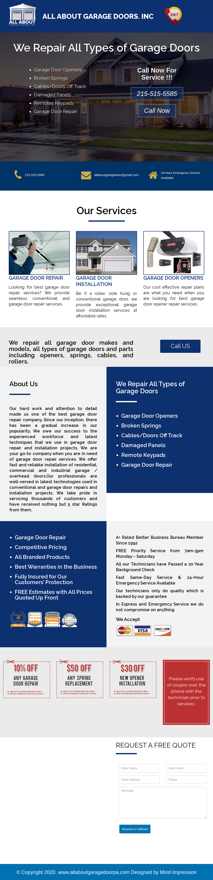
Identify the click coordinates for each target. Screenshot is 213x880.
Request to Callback (135, 829)
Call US (180, 346)
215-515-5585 (157, 93)
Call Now (157, 110)
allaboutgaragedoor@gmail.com (116, 175)
